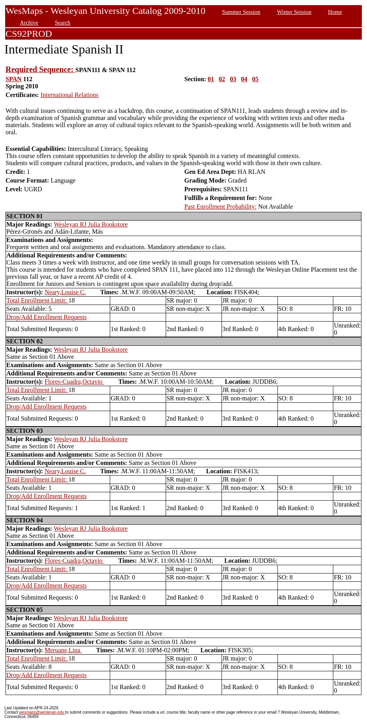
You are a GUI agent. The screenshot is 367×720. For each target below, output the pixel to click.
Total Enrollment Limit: (37, 300)
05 (255, 79)
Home (335, 12)
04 (244, 79)
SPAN (14, 79)
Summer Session (241, 12)
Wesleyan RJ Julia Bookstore (91, 224)
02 (222, 79)
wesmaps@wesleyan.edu (42, 712)
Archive (29, 22)
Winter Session (294, 12)
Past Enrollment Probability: (220, 206)
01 (211, 79)
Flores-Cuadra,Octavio (74, 381)
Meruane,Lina (63, 650)
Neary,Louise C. (65, 292)
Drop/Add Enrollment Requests (46, 317)
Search (62, 22)
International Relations (69, 94)
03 (233, 79)
